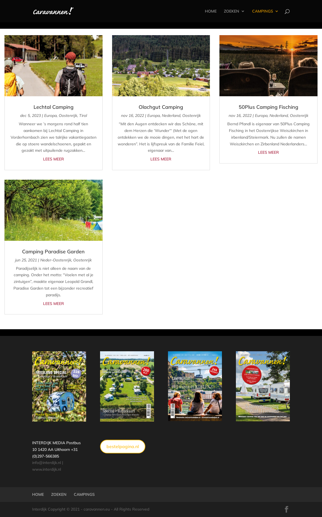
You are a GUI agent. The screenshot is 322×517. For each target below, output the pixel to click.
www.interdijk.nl (46, 469)
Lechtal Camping (54, 107)
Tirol (83, 115)
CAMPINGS (262, 11)
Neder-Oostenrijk (55, 260)
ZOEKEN (231, 11)
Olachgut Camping (161, 107)
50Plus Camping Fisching (268, 107)
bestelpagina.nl (122, 446)
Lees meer (53, 159)
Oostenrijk (68, 115)
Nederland (171, 115)
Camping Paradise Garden (53, 251)
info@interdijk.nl (46, 462)
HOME (211, 11)
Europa (50, 115)
